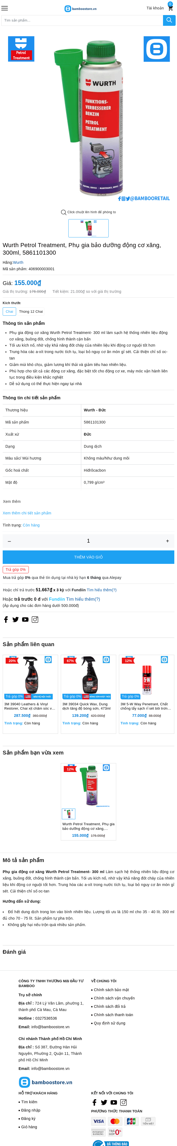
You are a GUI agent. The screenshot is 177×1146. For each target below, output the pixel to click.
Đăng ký (28, 1118)
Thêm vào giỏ (88, 557)
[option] (88, 118)
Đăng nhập (30, 1110)
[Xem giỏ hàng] (170, 8)
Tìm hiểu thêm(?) (102, 590)
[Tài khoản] (155, 8)
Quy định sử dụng (109, 1023)
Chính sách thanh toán (113, 1015)
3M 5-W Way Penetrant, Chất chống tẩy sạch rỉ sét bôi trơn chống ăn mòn (144, 706)
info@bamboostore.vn (50, 1027)
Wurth (18, 262)
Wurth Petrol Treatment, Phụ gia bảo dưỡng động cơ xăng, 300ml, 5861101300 (88, 826)
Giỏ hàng (29, 1127)
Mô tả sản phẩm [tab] (23, 860)
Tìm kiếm (29, 1102)
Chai (9, 311)
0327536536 (46, 1018)
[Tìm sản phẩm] (82, 20)
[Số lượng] (88, 541)
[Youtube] (25, 619)
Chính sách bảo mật (111, 990)
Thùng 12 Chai (31, 311)
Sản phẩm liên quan (28, 644)
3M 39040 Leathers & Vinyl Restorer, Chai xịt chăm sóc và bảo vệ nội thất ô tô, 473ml (29, 706)
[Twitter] (15, 619)
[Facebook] (6, 619)
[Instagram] (35, 619)
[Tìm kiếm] (169, 20)
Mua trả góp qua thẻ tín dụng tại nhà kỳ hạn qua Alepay (62, 577)
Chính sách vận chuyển (114, 998)
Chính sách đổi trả (110, 1006)
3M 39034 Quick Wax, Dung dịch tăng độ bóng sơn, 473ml (86, 706)
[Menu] (4, 8)
